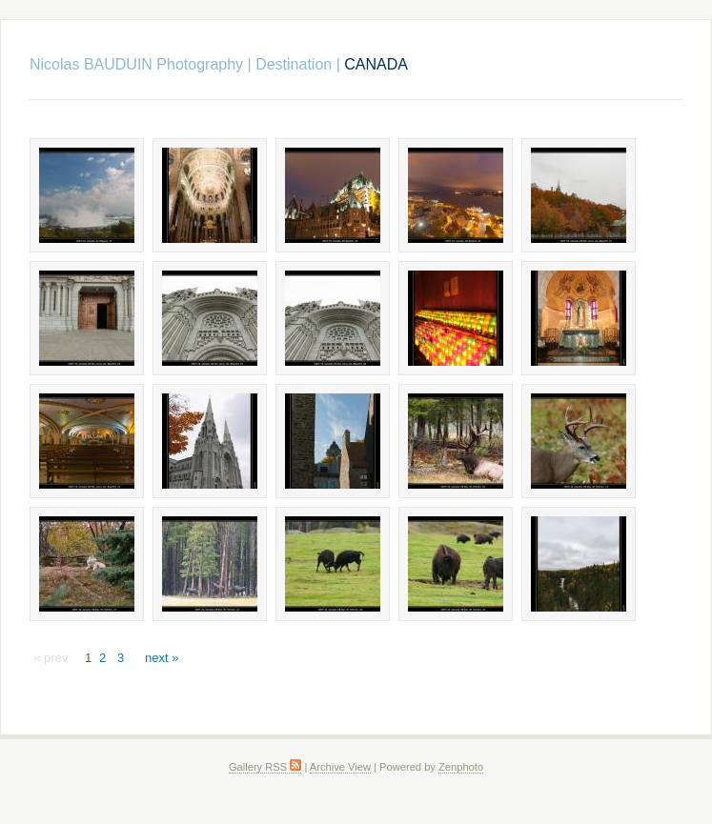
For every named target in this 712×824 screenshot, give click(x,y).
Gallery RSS (265, 767)
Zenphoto (460, 767)
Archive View (340, 767)
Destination (293, 64)
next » (162, 658)
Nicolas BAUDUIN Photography (136, 64)
